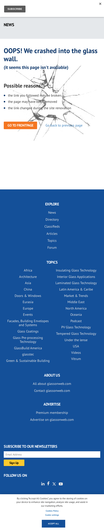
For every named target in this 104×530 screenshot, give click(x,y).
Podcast (76, 321)
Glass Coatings (28, 331)
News (52, 212)
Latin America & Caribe (76, 289)
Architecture (28, 277)
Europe (28, 308)
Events (28, 314)
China (28, 289)
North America (76, 308)
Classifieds (52, 226)
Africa (28, 270)
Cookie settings (52, 515)
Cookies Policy (52, 510)
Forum (52, 247)
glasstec (28, 354)
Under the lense (76, 340)
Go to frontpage (20, 125)
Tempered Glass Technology (76, 333)
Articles (52, 233)
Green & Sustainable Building (28, 360)
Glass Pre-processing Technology (28, 340)
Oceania (76, 314)
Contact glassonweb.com (52, 390)
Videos (76, 352)
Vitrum (76, 359)
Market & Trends (76, 296)
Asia (28, 283)
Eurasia (28, 302)
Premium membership (52, 412)
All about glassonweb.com (52, 383)
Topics (52, 240)
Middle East (76, 302)
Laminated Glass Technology (76, 283)
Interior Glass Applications (76, 277)
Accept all (53, 523)
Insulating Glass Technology (76, 270)
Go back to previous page (64, 125)
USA (76, 346)
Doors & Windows (28, 296)
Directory (52, 219)
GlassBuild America (28, 348)
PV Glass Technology (76, 327)
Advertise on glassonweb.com (52, 419)
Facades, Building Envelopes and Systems (28, 323)
